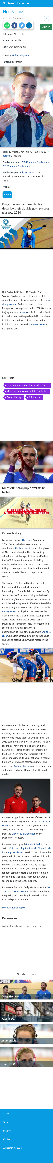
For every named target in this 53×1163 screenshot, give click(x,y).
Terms (6, 1122)
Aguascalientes (15, 852)
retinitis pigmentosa (23, 548)
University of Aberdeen (23, 833)
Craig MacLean (26, 172)
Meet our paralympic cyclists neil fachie (27, 391)
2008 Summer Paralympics (35, 162)
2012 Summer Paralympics (16, 166)
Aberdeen (27, 540)
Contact (7, 1139)
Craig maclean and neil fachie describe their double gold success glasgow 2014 (27, 385)
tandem (23, 312)
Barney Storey (38, 324)
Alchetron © (12, 1147)
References (34, 397)
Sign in (46, 26)
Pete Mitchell (33, 844)
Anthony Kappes (22, 766)
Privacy (7, 1130)
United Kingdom (20, 55)
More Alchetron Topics (13, 907)
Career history (14, 397)
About (6, 1113)
